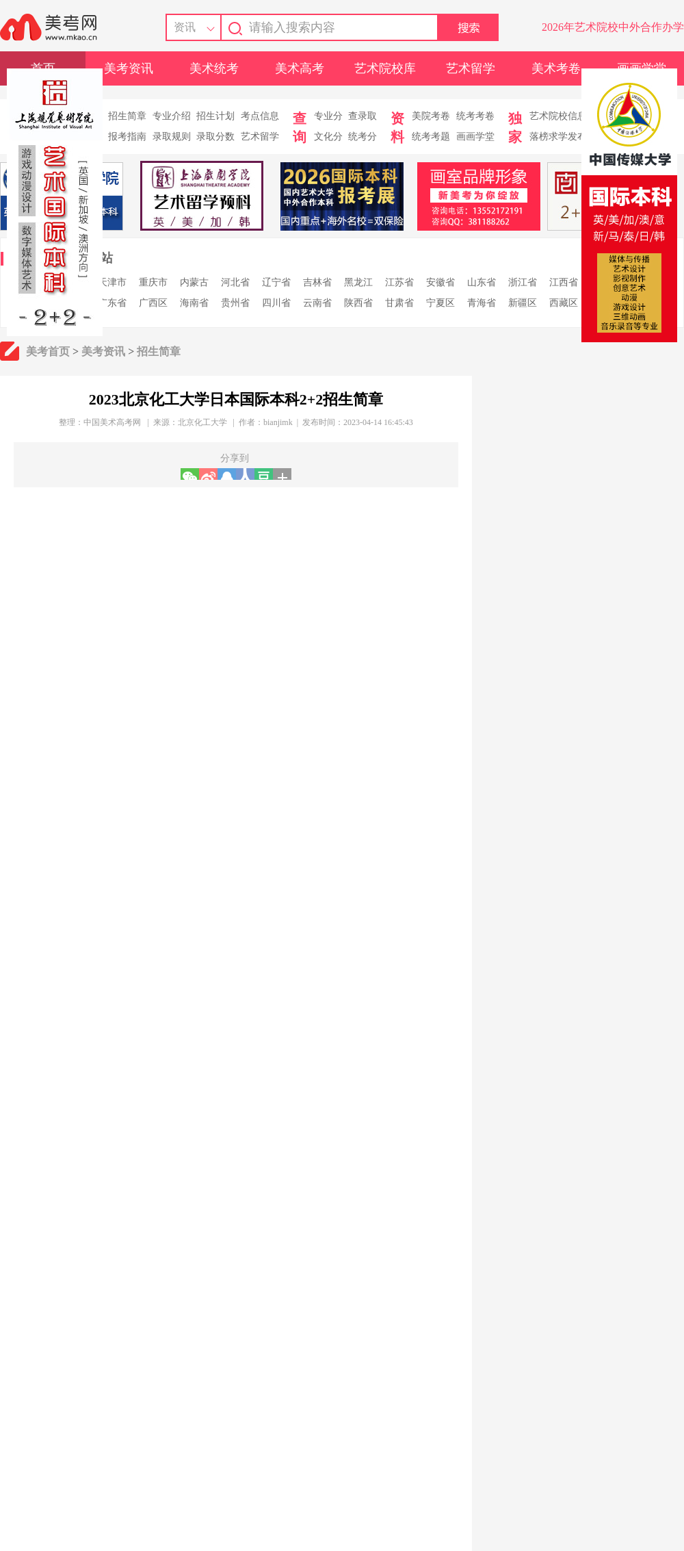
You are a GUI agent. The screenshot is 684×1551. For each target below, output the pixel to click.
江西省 (563, 282)
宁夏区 (440, 303)
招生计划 (215, 116)
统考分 (362, 136)
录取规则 (172, 136)
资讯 (185, 27)
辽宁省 (276, 282)
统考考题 (431, 136)
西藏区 (563, 303)
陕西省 (358, 303)
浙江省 (522, 282)
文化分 (328, 136)
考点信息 (260, 116)
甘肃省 (399, 303)
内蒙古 (194, 282)
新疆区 (522, 303)
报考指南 (127, 136)
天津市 (112, 282)
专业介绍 (172, 116)
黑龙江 (358, 282)
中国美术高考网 (112, 422)
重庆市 (153, 282)
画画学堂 (475, 136)
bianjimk (278, 422)
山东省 (481, 282)
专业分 (328, 116)
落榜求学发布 (558, 136)
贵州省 (235, 303)
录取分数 (215, 136)
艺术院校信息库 (562, 116)
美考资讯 (128, 68)
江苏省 (399, 282)
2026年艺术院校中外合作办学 (613, 27)
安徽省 (440, 282)
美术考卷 (556, 68)
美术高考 (299, 68)
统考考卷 (475, 116)
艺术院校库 (385, 68)
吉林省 (317, 282)
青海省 (481, 303)
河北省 (235, 282)
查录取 (362, 116)
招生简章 (127, 116)
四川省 (276, 303)
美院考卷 (431, 116)
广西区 (153, 303)
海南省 (194, 303)
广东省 (112, 303)
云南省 (317, 303)
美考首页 (48, 351)
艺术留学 (470, 68)
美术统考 (214, 68)
